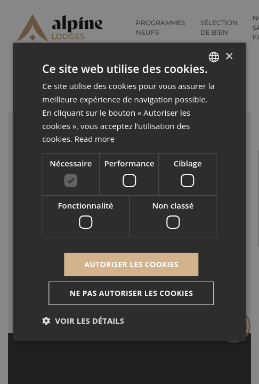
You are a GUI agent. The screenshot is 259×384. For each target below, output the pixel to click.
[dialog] (129, 192)
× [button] (229, 56)
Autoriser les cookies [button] (131, 264)
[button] (83, 320)
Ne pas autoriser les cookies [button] (131, 293)
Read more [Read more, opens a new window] (95, 138)
